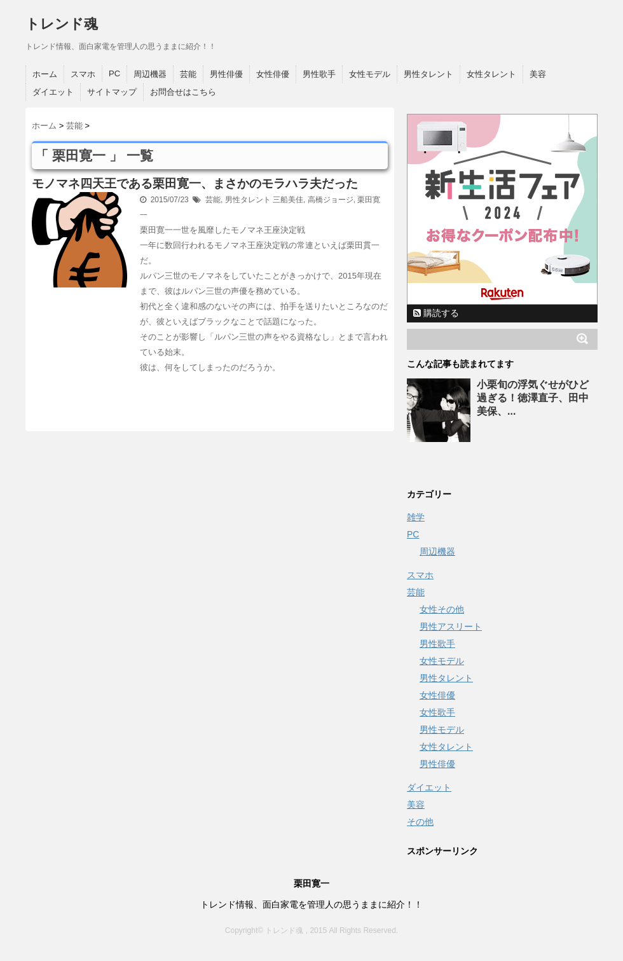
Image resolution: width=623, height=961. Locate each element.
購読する (436, 313)
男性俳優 (226, 74)
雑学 (416, 517)
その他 (420, 822)
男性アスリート (451, 626)
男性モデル (442, 729)
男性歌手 (319, 74)
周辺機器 (150, 74)
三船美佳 (288, 199)
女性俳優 (272, 74)
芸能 (188, 74)
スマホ (83, 74)
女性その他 (442, 609)
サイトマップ (112, 92)
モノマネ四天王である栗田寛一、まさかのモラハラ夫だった (195, 183)
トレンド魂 (61, 24)
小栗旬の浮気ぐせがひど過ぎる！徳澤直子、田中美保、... (533, 398)
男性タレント (428, 74)
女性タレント (491, 74)
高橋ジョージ (330, 199)
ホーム (44, 74)
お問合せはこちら (183, 92)
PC (114, 73)
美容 (538, 74)
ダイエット (53, 92)
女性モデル (369, 74)
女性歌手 (437, 712)
